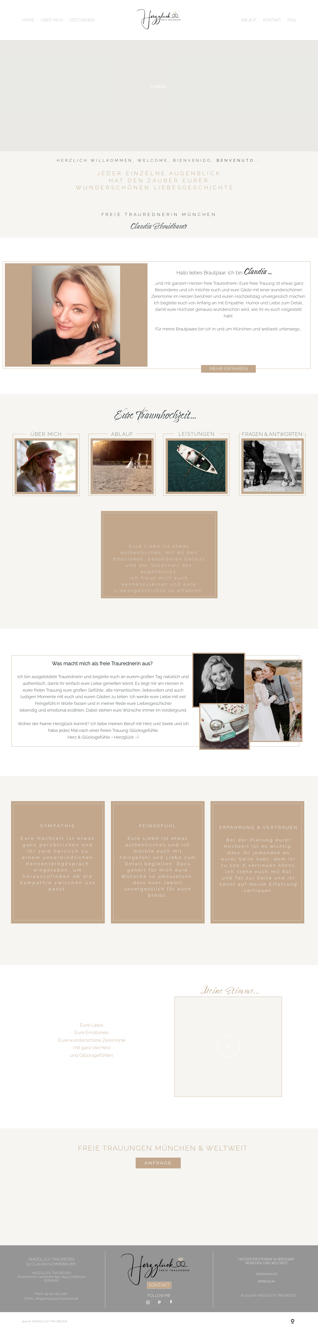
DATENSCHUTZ (266, 1274)
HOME (28, 20)
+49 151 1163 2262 (55, 1293)
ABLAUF (249, 20)
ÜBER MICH (52, 20)
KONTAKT (272, 20)
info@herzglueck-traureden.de (56, 1298)
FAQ (292, 20)
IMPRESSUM (266, 1281)
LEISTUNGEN (82, 20)
